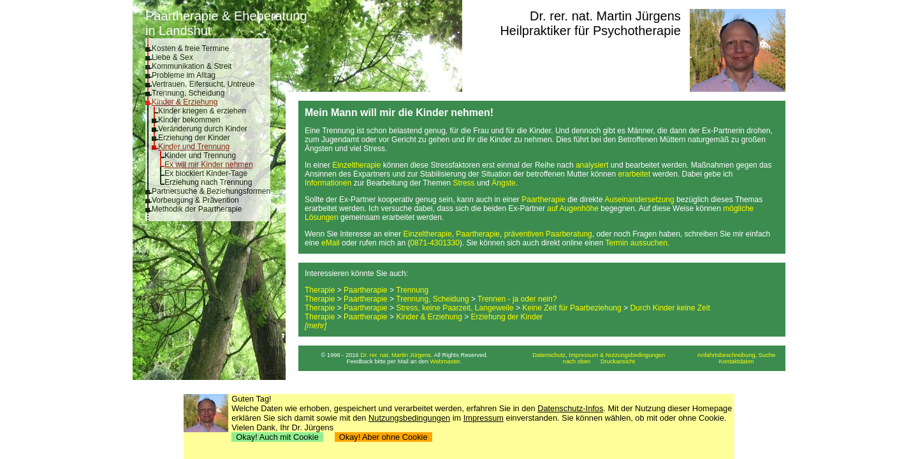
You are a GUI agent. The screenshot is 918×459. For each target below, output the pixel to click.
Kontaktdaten (736, 361)
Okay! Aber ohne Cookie (383, 437)
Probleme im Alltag (183, 75)
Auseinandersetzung (639, 199)
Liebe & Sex (172, 57)
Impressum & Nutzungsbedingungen (617, 355)
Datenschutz (548, 355)
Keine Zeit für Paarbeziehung (571, 307)
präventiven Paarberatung (548, 233)
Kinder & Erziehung (184, 102)
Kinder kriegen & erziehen (202, 110)
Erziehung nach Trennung (208, 182)
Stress (464, 182)
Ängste (503, 182)
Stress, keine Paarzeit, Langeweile (454, 307)
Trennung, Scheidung (188, 93)
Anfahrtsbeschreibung (726, 355)
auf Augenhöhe (573, 208)
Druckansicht (618, 361)
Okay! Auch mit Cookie (277, 437)
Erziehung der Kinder (194, 137)
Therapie (320, 290)
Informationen (328, 182)
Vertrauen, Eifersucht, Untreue (203, 84)
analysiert (592, 165)
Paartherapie (543, 199)
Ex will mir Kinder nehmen (208, 164)
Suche (767, 355)
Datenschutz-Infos (570, 408)
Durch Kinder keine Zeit (670, 307)
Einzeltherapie (356, 165)
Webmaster (445, 361)
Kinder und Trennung (193, 146)
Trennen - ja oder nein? (517, 299)
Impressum (483, 418)
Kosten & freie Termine (190, 48)
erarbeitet (634, 174)
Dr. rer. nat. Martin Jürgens (605, 16)
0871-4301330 (434, 242)
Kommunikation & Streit (191, 66)
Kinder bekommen (189, 119)
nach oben (577, 361)
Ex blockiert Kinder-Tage (205, 173)
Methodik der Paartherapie (197, 209)
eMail (330, 242)
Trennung (412, 290)
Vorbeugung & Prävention (195, 200)
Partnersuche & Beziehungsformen (211, 191)
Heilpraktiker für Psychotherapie (590, 31)
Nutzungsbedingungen (409, 418)
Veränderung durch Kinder (202, 128)
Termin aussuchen (636, 242)
